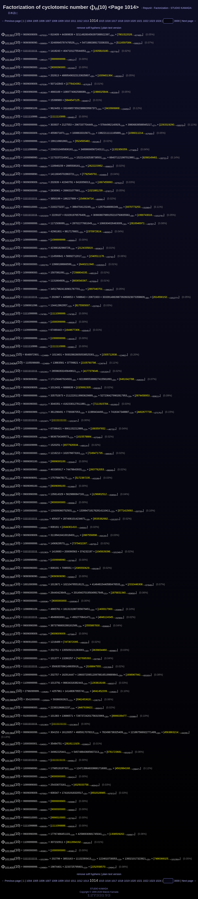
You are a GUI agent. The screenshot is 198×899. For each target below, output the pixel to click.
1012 (80, 20)
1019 (127, 20)
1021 (139, 20)
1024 (158, 20)
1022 (146, 20)
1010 (67, 20)
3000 (177, 20)
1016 (108, 20)
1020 (133, 20)
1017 (114, 20)
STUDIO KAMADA (181, 7)
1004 (29, 20)
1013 (86, 20)
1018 (120, 20)
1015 (101, 20)
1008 (54, 20)
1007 (48, 20)
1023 (152, 20)
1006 (42, 20)
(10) (10, 34)
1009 (61, 20)
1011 (73, 20)
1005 (35, 20)
